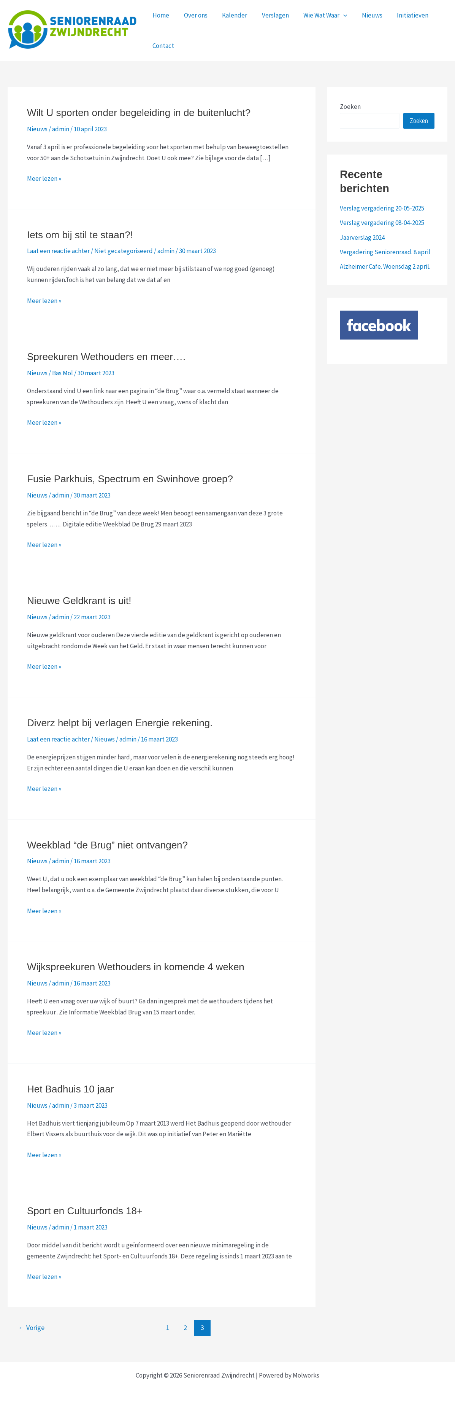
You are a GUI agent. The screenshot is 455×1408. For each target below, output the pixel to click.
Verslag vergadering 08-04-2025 (382, 222)
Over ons (193, 15)
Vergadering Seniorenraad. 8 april (385, 252)
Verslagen (269, 15)
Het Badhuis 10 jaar (70, 1089)
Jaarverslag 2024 (362, 237)
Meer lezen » (44, 178)
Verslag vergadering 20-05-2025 (382, 208)
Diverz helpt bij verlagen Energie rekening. (120, 723)
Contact (162, 45)
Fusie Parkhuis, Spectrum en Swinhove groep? (130, 479)
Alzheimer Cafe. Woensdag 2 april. (385, 266)
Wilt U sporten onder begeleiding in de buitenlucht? (138, 112)
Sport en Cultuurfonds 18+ (85, 1211)
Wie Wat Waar (317, 15)
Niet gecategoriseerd (123, 251)
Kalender (230, 15)
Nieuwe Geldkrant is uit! (79, 600)
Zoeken (350, 106)
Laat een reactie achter (58, 251)
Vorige (31, 1327)
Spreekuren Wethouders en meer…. (106, 356)
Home (160, 15)
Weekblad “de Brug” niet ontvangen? (107, 845)
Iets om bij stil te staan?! (80, 235)
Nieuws (362, 15)
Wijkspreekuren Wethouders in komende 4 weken (135, 967)
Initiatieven (401, 15)
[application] (335, 15)
